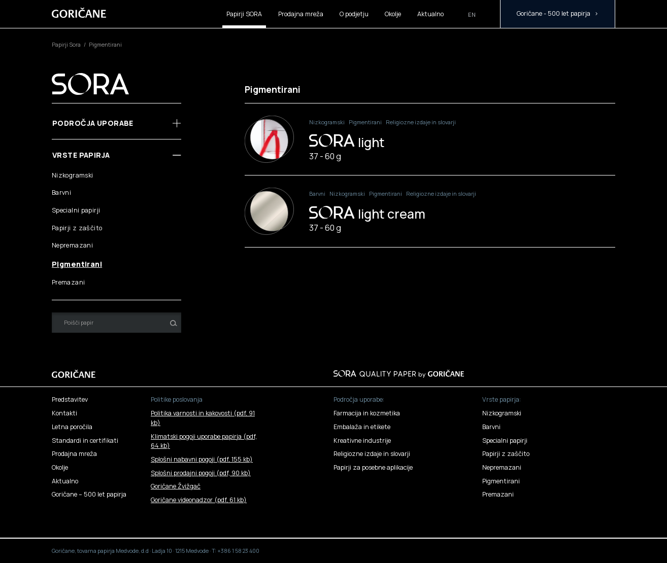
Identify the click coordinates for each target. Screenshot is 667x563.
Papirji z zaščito (77, 228)
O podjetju (354, 14)
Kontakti (64, 413)
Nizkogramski (72, 175)
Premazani (68, 282)
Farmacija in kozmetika (367, 413)
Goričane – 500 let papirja (89, 494)
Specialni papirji (76, 210)
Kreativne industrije (362, 440)
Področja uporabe (93, 123)
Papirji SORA (244, 14)
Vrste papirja (81, 155)
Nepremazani (72, 245)
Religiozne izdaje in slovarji (421, 122)
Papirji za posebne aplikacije (373, 467)
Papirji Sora (67, 44)
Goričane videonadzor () (199, 500)
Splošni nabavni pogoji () (202, 459)
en (472, 14)
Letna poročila (72, 427)
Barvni (61, 192)
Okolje (393, 14)
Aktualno (430, 14)
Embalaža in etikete (362, 427)
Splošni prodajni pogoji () (201, 473)
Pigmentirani (77, 264)
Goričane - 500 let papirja (553, 13)
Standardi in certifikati (85, 440)
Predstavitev (70, 399)
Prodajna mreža (300, 14)
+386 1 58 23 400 (238, 550)
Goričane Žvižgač (176, 486)
